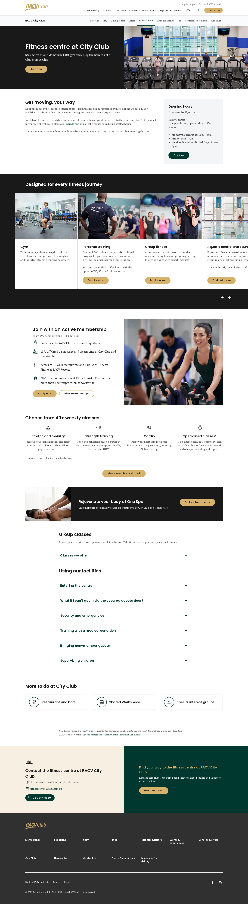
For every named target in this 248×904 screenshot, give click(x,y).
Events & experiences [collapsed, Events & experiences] (161, 10)
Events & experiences (177, 841)
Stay (86, 839)
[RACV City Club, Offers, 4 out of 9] (132, 21)
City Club (30, 858)
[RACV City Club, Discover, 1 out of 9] (94, 21)
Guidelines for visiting (149, 860)
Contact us (89, 858)
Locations (60, 839)
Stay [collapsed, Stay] (116, 10)
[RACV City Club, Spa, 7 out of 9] (179, 21)
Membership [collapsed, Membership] (93, 10)
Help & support (188, 4)
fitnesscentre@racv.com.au (46, 788)
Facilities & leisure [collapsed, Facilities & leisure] (138, 10)
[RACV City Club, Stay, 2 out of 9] (105, 21)
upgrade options (74, 124)
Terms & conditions (123, 858)
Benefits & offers (183, 10)
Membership (32, 839)
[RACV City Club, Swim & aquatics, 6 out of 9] (165, 21)
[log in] (213, 10)
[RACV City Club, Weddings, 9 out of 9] (216, 21)
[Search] (198, 10)
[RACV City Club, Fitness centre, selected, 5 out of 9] (146, 21)
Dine (114, 839)
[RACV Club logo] (36, 8)
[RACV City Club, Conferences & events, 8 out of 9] (196, 21)
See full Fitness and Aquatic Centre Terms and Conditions (112, 734)
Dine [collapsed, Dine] (123, 10)
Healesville (60, 858)
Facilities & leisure (151, 839)
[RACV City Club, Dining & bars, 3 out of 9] (118, 21)
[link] (35, 827)
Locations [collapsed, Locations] (107, 10)
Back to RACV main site (211, 4)
